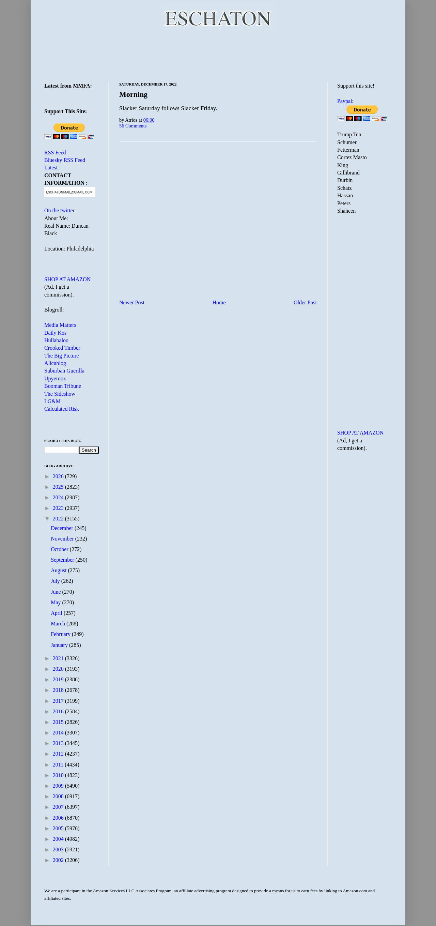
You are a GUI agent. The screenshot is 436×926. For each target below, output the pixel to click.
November (63, 539)
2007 (59, 807)
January (60, 645)
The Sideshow (59, 394)
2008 (59, 796)
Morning (133, 94)
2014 (59, 732)
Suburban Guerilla (64, 371)
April (57, 613)
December (63, 528)
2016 (59, 711)
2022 (59, 518)
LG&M (52, 401)
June (56, 592)
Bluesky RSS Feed (64, 160)
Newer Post (131, 302)
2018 (59, 690)
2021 (59, 658)
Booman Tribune (62, 386)
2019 (59, 679)
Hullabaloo (56, 340)
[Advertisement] (218, 54)
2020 (59, 669)
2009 (59, 786)
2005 (59, 828)
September (63, 560)
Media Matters (60, 325)
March (58, 623)
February (61, 634)
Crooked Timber (62, 348)
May (56, 602)
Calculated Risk (61, 409)
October (60, 549)
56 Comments (132, 125)
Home (219, 302)
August (59, 570)
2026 (59, 476)
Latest (51, 167)
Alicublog (55, 363)
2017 (59, 701)
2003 (59, 849)
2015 (59, 722)
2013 (59, 743)
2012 (59, 754)
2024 (59, 497)
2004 (59, 839)
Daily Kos (55, 333)
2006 (59, 818)
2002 (59, 860)
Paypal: (345, 101)
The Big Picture (61, 356)
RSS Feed (55, 152)
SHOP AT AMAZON (67, 279)
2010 (59, 775)
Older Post (305, 302)
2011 (59, 765)
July (56, 581)
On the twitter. (60, 210)
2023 (59, 508)
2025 (59, 487)
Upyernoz (55, 378)
